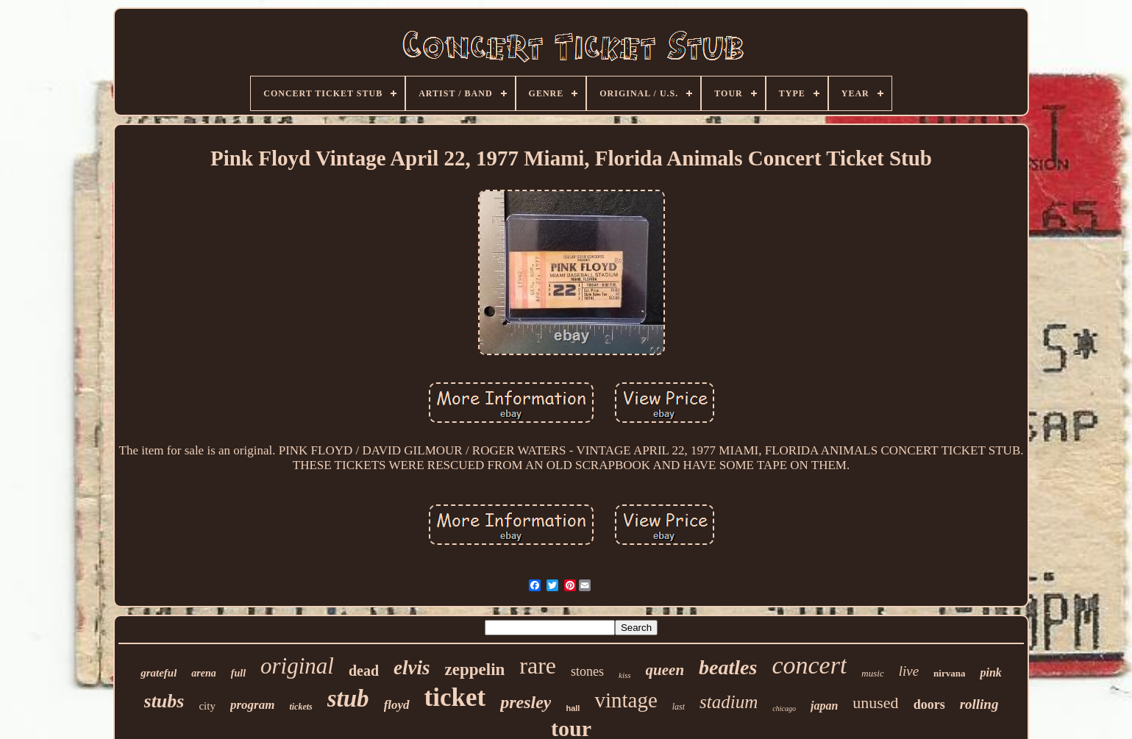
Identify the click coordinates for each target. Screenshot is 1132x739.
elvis (412, 668)
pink (990, 672)
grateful (158, 673)
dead (364, 671)
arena (203, 673)
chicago (784, 708)
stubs (164, 701)
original (297, 666)
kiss (625, 675)
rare (537, 665)
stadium (729, 702)
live (909, 671)
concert (809, 665)
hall (573, 708)
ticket (455, 697)
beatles (728, 667)
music (872, 673)
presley (525, 702)
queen (665, 670)
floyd (397, 705)
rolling (979, 704)
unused (875, 702)
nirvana (949, 673)
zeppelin (475, 669)
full (238, 673)
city (207, 706)
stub (348, 698)
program (252, 705)
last (678, 706)
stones (587, 671)
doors (929, 704)
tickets (300, 706)
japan (824, 705)
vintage (625, 700)
